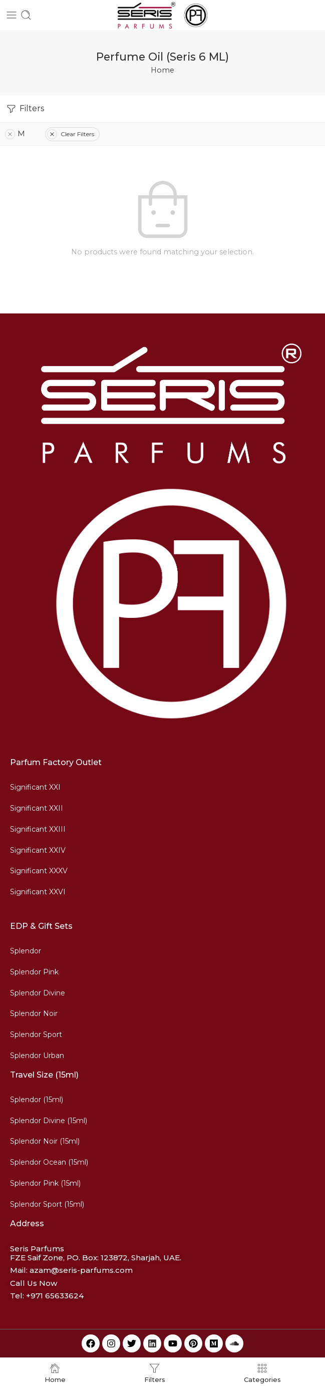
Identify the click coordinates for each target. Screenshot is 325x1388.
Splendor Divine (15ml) (48, 1120)
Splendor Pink (34, 971)
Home (162, 70)
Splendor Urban (37, 1055)
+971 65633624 (55, 1295)
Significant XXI (35, 787)
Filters (24, 109)
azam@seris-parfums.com (81, 1270)
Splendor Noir (34, 1013)
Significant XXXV (39, 870)
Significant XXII (36, 808)
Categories (262, 1372)
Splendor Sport (36, 1034)
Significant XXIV (38, 850)
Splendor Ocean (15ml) (49, 1162)
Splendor (25, 950)
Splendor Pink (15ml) (45, 1183)
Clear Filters (70, 134)
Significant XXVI (38, 891)
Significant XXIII (38, 829)
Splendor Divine (37, 992)
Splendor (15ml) (36, 1099)
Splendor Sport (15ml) (47, 1204)
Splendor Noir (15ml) (45, 1141)
